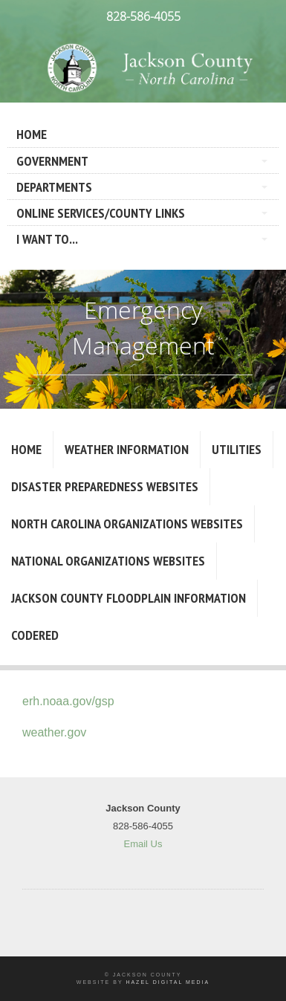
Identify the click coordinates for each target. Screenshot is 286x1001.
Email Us (142, 843)
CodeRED (35, 635)
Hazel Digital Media (167, 982)
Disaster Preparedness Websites (104, 486)
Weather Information (127, 449)
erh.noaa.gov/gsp (68, 701)
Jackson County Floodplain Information (128, 597)
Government (52, 160)
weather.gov (54, 732)
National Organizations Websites (108, 560)
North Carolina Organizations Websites (127, 523)
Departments (54, 186)
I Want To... (47, 238)
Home (31, 134)
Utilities (236, 449)
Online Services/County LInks (100, 212)
